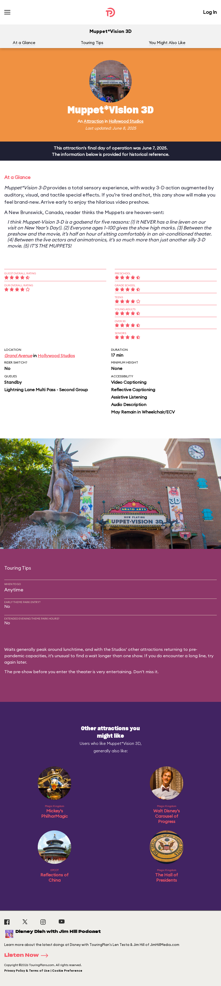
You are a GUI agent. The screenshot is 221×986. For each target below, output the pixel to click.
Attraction (94, 121)
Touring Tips (92, 42)
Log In (210, 12)
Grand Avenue (18, 355)
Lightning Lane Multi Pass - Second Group (46, 389)
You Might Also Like (167, 42)
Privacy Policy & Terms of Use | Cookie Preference (43, 970)
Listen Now (28, 955)
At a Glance (24, 42)
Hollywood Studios (126, 121)
